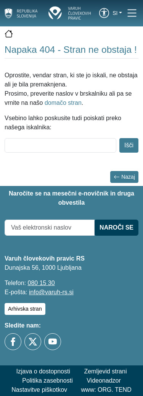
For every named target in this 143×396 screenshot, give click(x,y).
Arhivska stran (25, 309)
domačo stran (63, 102)
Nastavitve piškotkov (39, 389)
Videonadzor (104, 380)
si (114, 13)
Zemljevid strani (105, 371)
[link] (104, 13)
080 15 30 (41, 283)
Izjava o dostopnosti (43, 371)
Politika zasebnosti (47, 380)
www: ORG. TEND (106, 389)
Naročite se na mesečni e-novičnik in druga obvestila (71, 198)
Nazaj (124, 177)
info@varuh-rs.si (51, 292)
